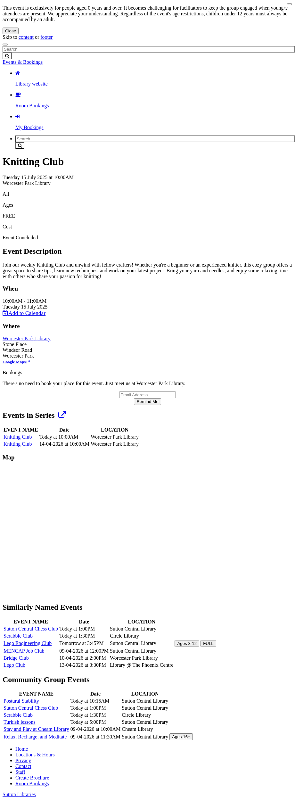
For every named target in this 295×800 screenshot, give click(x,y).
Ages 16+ (181, 736)
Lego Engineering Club (28, 643)
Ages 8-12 (187, 643)
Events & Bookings (23, 62)
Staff (20, 772)
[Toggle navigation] (5, 44)
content (26, 37)
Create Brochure (32, 777)
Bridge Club (16, 658)
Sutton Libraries (19, 794)
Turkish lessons (19, 722)
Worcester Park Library (27, 338)
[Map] (147, 531)
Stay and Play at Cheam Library (36, 729)
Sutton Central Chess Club (31, 628)
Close (10, 31)
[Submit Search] (7, 56)
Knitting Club (18, 437)
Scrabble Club (18, 636)
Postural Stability (21, 701)
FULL (208, 643)
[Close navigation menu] (289, 4)
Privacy (23, 760)
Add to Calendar (24, 313)
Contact (23, 766)
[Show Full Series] (62, 415)
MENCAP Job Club (24, 651)
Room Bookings (32, 783)
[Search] (149, 49)
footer (46, 37)
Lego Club (14, 665)
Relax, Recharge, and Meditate (35, 736)
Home (21, 749)
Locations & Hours (35, 754)
